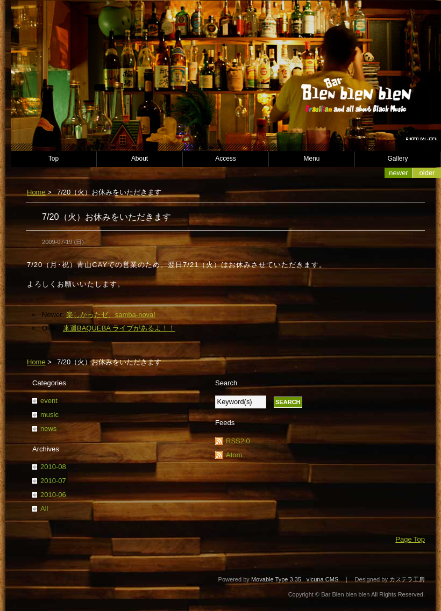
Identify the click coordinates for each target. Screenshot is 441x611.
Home (36, 192)
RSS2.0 (238, 441)
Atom (234, 455)
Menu (312, 158)
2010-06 (53, 495)
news (48, 429)
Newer (398, 173)
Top (53, 158)
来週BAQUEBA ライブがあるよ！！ (119, 328)
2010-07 (53, 481)
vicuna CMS (323, 579)
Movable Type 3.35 (276, 579)
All (44, 509)
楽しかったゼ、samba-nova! (110, 315)
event (49, 401)
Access (225, 158)
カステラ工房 (407, 579)
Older (427, 173)
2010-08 (53, 467)
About (139, 158)
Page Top (410, 539)
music (49, 415)
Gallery (398, 158)
